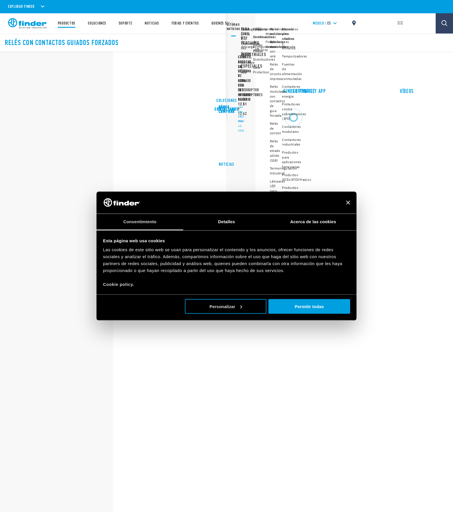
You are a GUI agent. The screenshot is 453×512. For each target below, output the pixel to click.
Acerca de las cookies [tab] (313, 221)
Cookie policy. (118, 284)
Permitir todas (309, 306)
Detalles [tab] (226, 221)
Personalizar (225, 306)
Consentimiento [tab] (140, 221)
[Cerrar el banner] (348, 203)
